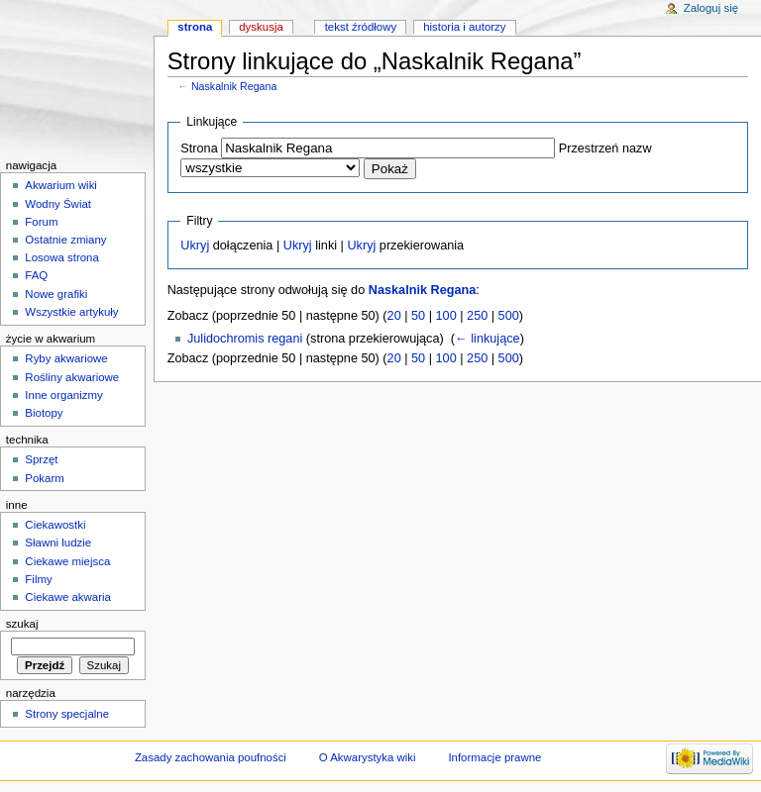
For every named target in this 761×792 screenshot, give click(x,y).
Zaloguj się (711, 8)
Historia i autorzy (464, 27)
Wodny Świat (58, 204)
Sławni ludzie (58, 542)
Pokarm (44, 478)
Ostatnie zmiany (65, 240)
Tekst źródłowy (361, 27)
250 (477, 316)
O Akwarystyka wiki (367, 757)
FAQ (36, 275)
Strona (198, 148)
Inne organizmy (63, 395)
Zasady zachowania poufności (210, 757)
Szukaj (22, 624)
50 (418, 316)
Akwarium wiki (61, 185)
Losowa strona (62, 257)
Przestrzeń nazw (605, 148)
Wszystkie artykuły (71, 312)
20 (394, 316)
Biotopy (43, 413)
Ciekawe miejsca (67, 561)
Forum (41, 222)
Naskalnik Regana (233, 86)
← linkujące (487, 339)
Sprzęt (41, 459)
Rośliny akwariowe (72, 377)
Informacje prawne (494, 757)
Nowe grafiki (56, 294)
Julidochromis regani (244, 339)
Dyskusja (261, 27)
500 (508, 316)
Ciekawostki (55, 525)
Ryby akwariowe (66, 358)
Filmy (38, 579)
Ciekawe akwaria (68, 597)
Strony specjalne (67, 714)
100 (446, 316)
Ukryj (194, 245)
